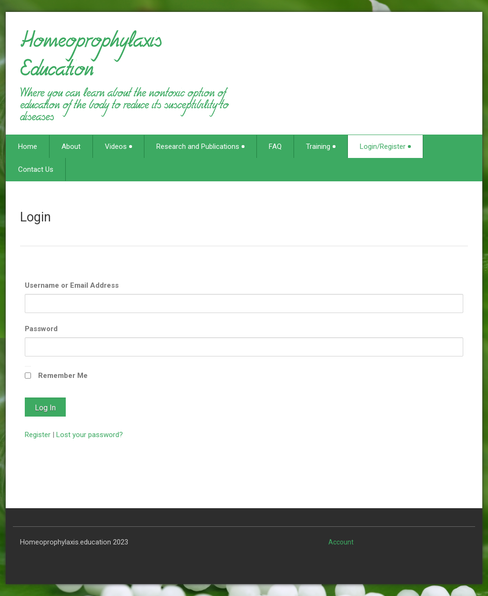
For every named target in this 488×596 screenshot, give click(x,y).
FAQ (275, 146)
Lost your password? (89, 434)
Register (38, 434)
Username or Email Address (72, 285)
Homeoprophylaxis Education (90, 59)
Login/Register (385, 146)
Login (35, 217)
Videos (118, 146)
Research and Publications (200, 146)
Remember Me (63, 375)
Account (341, 542)
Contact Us (35, 169)
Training (321, 146)
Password (41, 328)
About (71, 146)
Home (27, 146)
